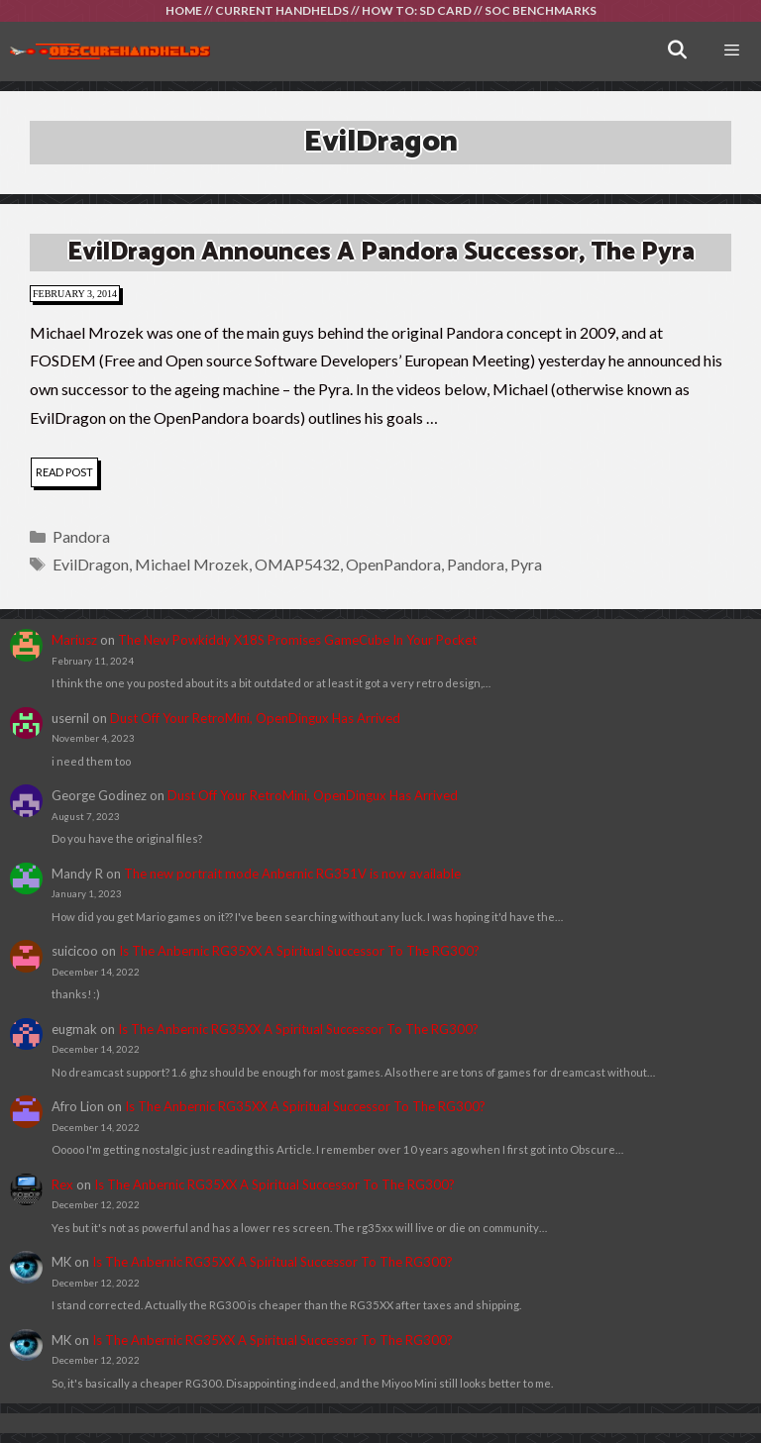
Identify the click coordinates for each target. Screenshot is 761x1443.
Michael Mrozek (192, 564)
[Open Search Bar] (677, 51)
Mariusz (74, 640)
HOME (183, 10)
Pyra (526, 564)
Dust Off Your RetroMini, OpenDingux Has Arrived (255, 718)
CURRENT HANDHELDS (282, 10)
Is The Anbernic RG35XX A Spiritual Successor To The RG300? (299, 951)
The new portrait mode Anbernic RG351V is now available (292, 873)
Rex (62, 1184)
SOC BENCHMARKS (541, 10)
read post (67, 474)
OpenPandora (393, 564)
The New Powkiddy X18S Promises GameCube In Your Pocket (297, 640)
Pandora (81, 536)
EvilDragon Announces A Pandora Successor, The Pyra (381, 252)
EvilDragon (91, 564)
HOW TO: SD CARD (417, 10)
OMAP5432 (297, 564)
